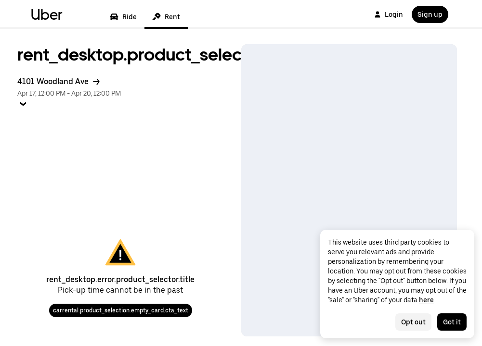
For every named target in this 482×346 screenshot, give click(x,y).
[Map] (349, 190)
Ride (123, 16)
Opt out (413, 322)
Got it (452, 322)
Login (388, 14)
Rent (166, 16)
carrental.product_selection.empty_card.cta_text (120, 310)
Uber (47, 14)
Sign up (430, 14)
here (426, 300)
